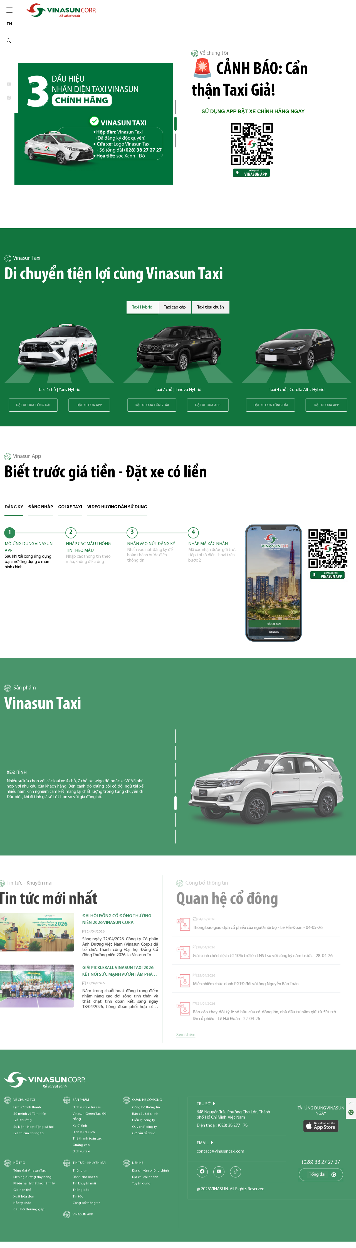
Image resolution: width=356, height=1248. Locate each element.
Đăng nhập (40, 507)
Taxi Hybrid (142, 307)
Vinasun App (22, 456)
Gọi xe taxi (70, 507)
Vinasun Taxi (22, 258)
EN (9, 24)
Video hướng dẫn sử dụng (117, 507)
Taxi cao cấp (175, 307)
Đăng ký (13, 507)
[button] (175, 107)
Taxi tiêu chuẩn (210, 307)
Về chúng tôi (209, 53)
